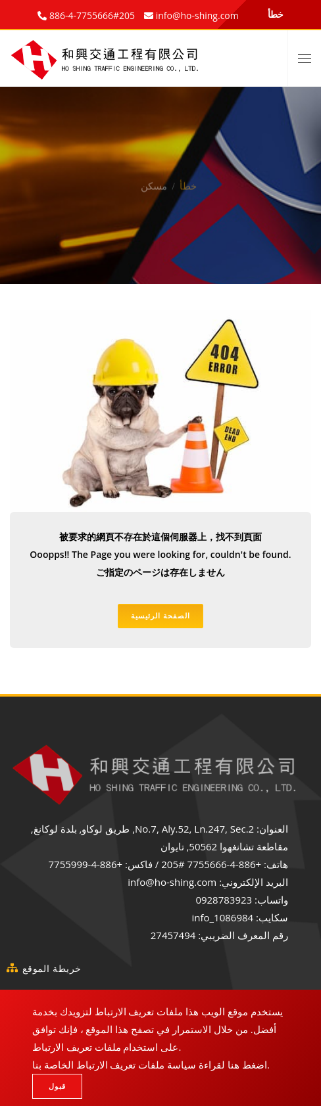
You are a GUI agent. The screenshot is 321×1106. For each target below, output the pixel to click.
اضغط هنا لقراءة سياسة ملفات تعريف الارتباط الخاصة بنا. (151, 1064)
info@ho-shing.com (172, 881)
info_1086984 (222, 917)
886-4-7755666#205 (91, 15)
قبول (57, 1086)
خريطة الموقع (52, 968)
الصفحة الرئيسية (160, 615)
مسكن (154, 178)
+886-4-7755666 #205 (211, 864)
